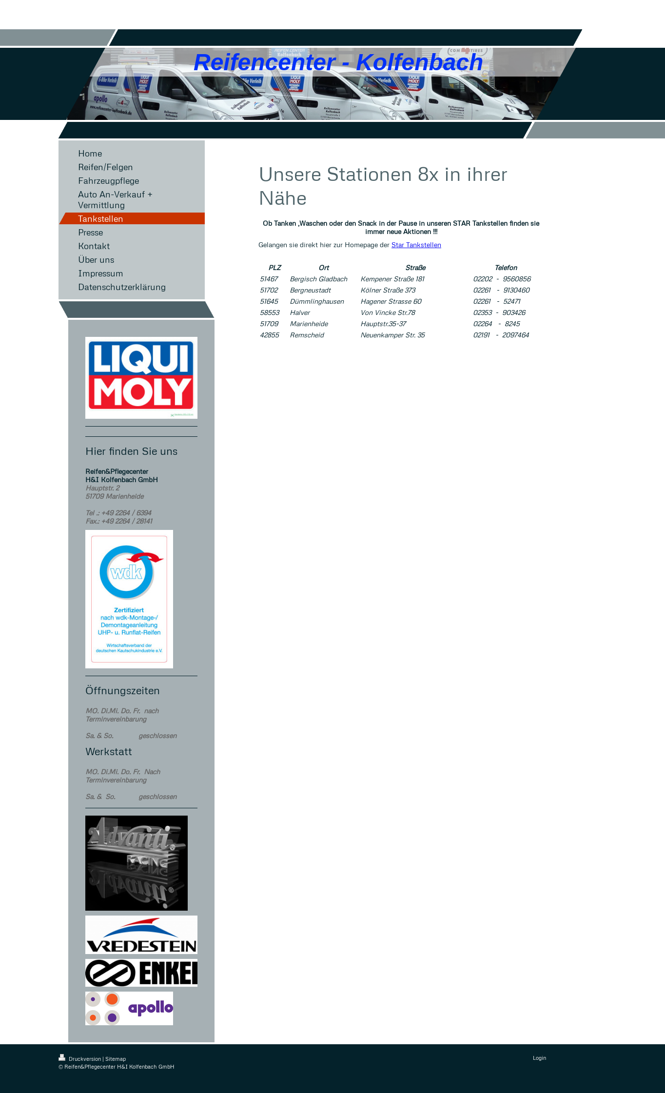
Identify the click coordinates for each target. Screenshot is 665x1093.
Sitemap (115, 1058)
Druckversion (80, 1058)
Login (539, 1057)
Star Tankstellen (416, 244)
